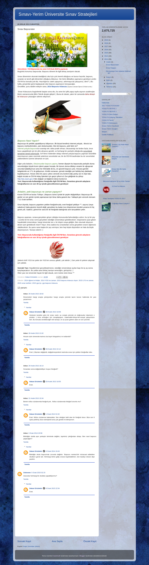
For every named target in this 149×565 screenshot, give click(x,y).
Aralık (108, 62)
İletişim (104, 132)
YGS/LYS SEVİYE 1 (109, 108)
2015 (106, 53)
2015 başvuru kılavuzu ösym (67, 280)
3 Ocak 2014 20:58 (35, 433)
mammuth (56, 556)
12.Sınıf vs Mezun (118, 186)
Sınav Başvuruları (112, 65)
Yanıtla (25, 302)
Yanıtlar (28, 307)
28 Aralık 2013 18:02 (36, 294)
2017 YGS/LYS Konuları (110, 106)
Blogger (82, 556)
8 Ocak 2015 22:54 (53, 488)
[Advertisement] (117, 257)
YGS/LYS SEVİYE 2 (109, 111)
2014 (106, 56)
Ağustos (109, 83)
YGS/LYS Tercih (108, 120)
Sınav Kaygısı (111, 68)
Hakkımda (105, 103)
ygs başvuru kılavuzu (50, 283)
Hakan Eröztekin (35, 312)
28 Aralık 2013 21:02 (36, 333)
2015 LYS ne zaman (86, 280)
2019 (106, 40)
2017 (106, 46)
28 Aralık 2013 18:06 (53, 312)
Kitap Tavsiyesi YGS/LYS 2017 (114, 198)
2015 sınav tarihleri (24, 283)
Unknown (27, 472)
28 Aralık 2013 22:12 (53, 349)
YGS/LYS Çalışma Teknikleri (112, 117)
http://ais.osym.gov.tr (26, 179)
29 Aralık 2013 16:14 (36, 366)
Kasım (108, 77)
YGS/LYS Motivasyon (110, 123)
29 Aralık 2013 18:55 (53, 381)
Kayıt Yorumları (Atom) (31, 546)
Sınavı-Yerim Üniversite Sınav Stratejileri (58, 14)
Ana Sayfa (57, 541)
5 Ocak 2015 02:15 (38, 472)
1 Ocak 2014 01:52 (53, 414)
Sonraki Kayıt (24, 541)
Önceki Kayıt (89, 541)
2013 (106, 59)
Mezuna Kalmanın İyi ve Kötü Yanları (116, 181)
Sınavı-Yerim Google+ (110, 129)
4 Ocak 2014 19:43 (53, 451)
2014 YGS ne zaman (48, 280)
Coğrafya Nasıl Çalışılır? (121, 203)
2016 (106, 49)
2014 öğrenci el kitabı (32, 280)
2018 (106, 43)
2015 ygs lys (36, 283)
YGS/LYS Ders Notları (110, 114)
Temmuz (109, 87)
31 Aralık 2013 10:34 (36, 398)
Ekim (108, 80)
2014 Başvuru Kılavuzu (57, 87)
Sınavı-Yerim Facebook (110, 126)
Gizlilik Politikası (108, 135)
